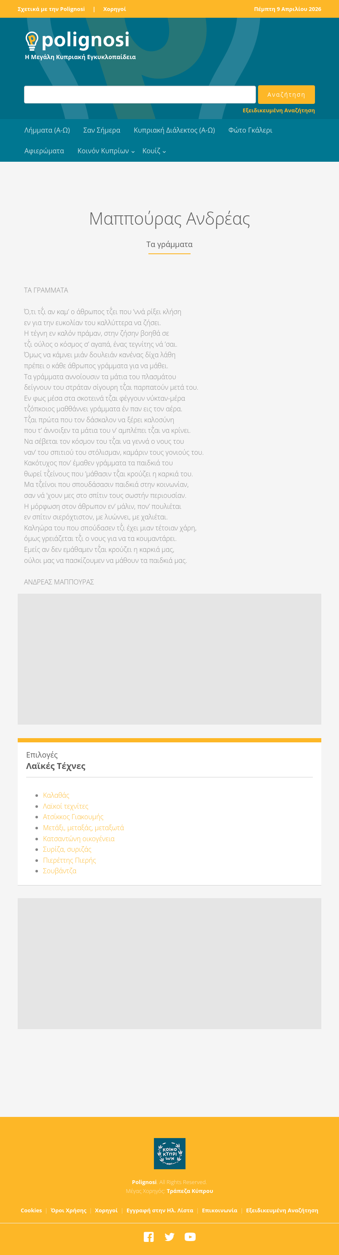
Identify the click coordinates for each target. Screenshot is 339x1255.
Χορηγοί (114, 9)
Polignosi (144, 1182)
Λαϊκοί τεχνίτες (66, 806)
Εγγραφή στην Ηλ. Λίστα (160, 1210)
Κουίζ (151, 150)
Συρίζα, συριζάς (67, 849)
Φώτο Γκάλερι (250, 130)
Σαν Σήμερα (101, 130)
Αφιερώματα (44, 150)
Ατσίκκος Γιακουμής (73, 816)
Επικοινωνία (219, 1210)
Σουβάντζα (59, 870)
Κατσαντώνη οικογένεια (79, 838)
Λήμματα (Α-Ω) (47, 130)
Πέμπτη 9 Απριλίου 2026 (287, 9)
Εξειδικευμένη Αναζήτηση (279, 110)
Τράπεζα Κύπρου (190, 1191)
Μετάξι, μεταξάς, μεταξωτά (83, 827)
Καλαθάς (56, 795)
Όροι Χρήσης (68, 1210)
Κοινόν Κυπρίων (103, 150)
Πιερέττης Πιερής (69, 860)
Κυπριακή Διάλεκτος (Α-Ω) (174, 130)
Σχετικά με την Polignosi (51, 9)
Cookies (31, 1210)
